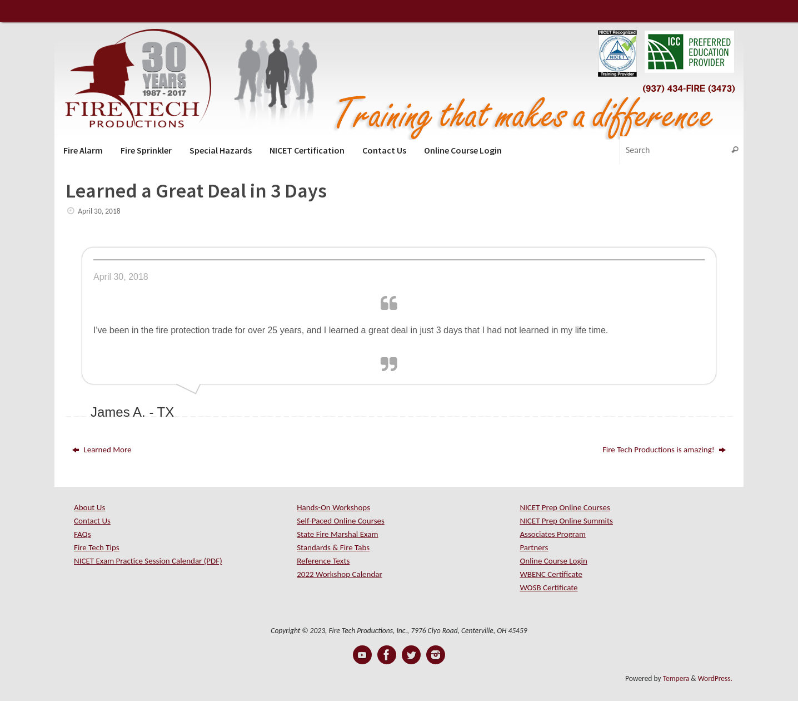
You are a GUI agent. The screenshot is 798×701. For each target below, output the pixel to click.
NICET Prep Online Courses (565, 507)
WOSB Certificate (548, 587)
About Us (89, 507)
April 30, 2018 (99, 211)
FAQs (82, 534)
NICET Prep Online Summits (566, 521)
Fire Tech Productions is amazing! (664, 450)
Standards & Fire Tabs (333, 547)
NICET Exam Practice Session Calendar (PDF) (148, 561)
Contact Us (92, 521)
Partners (534, 547)
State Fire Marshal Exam (337, 534)
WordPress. (715, 678)
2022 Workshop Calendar (339, 574)
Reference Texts (323, 561)
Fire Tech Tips (96, 547)
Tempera (676, 678)
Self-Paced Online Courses (341, 521)
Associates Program (553, 534)
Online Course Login (553, 561)
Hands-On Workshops (333, 507)
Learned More (101, 450)
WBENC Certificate (551, 574)
